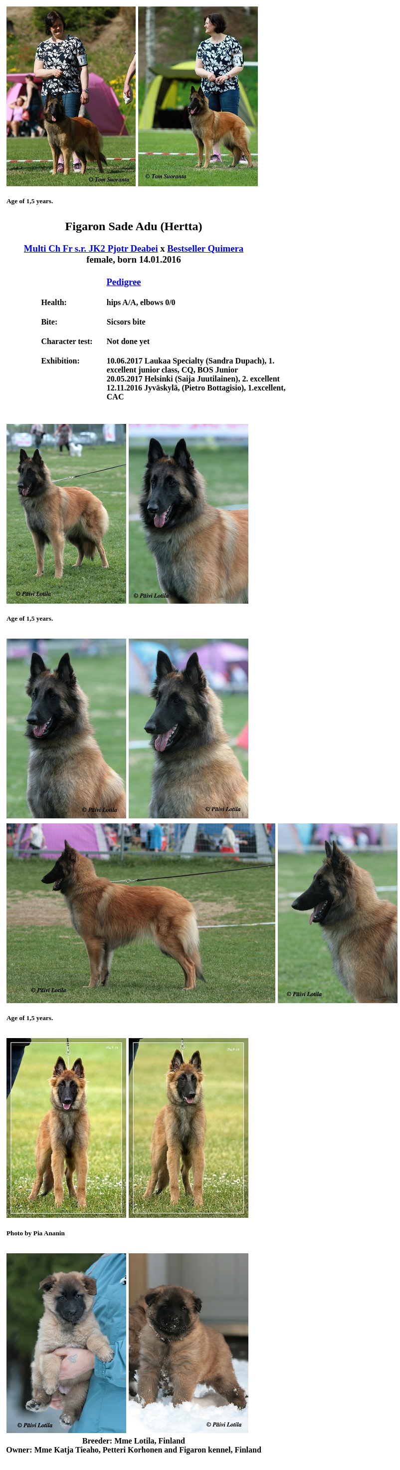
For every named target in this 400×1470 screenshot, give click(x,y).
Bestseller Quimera (205, 248)
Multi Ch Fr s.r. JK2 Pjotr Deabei (91, 248)
